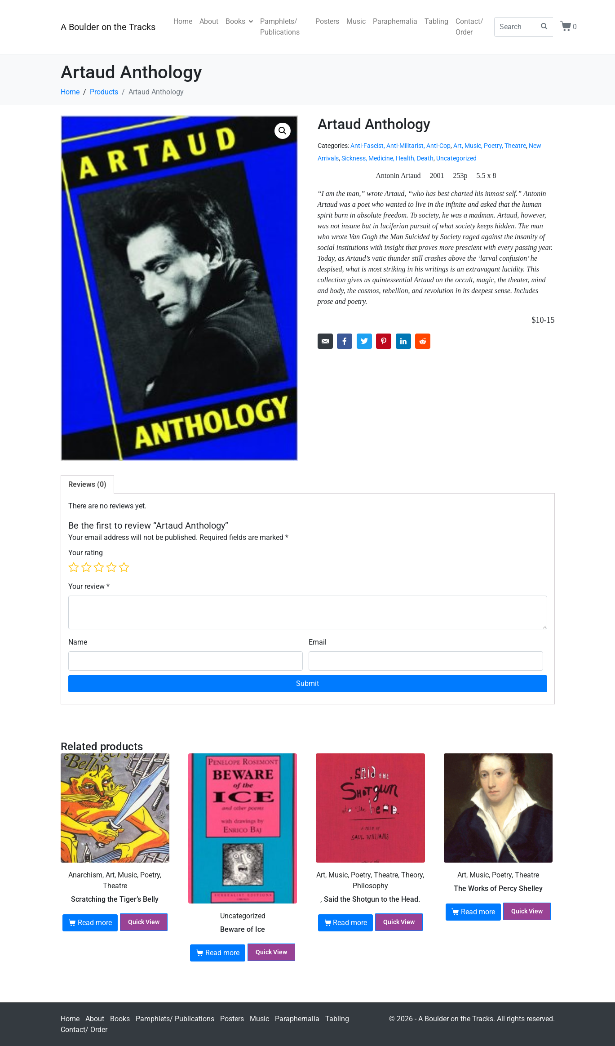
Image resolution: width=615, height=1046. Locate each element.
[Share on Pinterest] (383, 341)
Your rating (85, 552)
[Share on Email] (325, 341)
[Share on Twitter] (364, 341)
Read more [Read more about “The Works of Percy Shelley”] (478, 912)
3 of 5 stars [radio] (98, 567)
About (208, 21)
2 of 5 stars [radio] (86, 567)
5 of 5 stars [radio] (124, 567)
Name (77, 642)
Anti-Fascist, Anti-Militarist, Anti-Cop (400, 145)
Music (356, 21)
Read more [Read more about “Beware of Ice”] (222, 952)
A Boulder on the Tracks (108, 27)
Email (318, 642)
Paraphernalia (395, 21)
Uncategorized (456, 158)
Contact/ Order (469, 26)
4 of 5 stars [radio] (111, 567)
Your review (89, 586)
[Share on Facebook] (344, 341)
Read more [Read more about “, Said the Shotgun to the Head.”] (350, 922)
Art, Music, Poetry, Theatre (489, 145)
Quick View (143, 922)
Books (239, 21)
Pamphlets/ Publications (280, 26)
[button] (282, 131)
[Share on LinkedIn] (403, 341)
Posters (327, 21)
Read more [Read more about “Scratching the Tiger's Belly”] (95, 922)
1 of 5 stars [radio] (73, 567)
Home (182, 21)
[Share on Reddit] (422, 341)
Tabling (436, 21)
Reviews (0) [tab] (87, 484)
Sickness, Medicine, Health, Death (387, 158)
